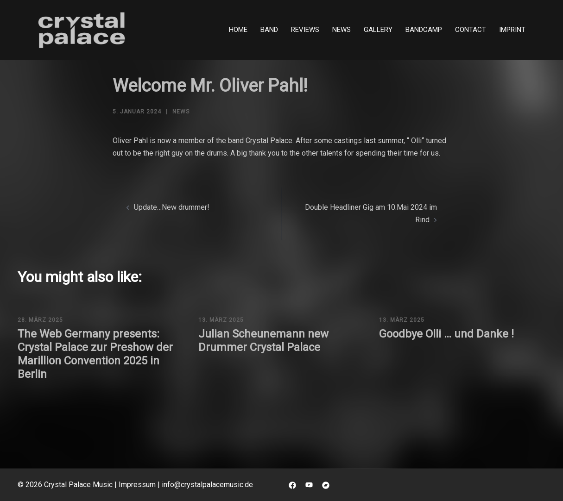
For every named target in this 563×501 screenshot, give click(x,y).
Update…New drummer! (171, 207)
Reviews (305, 29)
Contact (470, 29)
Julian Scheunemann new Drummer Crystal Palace (263, 340)
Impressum (137, 484)
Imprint (512, 29)
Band (269, 29)
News (341, 29)
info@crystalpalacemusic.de (207, 484)
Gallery (378, 29)
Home (238, 29)
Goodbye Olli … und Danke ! (446, 333)
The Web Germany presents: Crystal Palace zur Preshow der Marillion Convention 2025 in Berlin (95, 353)
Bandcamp (423, 29)
